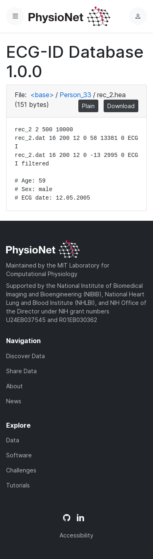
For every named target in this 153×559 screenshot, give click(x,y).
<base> (42, 95)
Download (121, 105)
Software (19, 455)
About (14, 386)
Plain (88, 105)
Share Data (21, 371)
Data (12, 440)
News (13, 401)
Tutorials (18, 485)
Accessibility (76, 535)
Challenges (21, 470)
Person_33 (75, 95)
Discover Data (25, 355)
